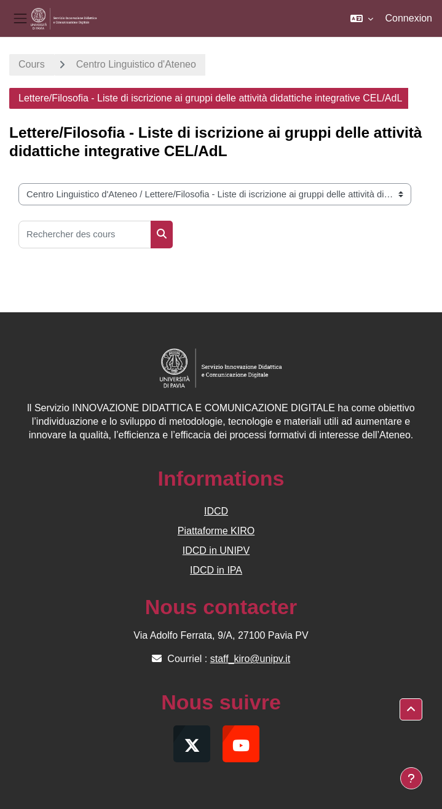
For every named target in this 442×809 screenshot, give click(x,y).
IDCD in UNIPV (216, 550)
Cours (31, 64)
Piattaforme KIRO (216, 531)
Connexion (409, 18)
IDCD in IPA (216, 570)
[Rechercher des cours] (84, 234)
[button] (362, 18)
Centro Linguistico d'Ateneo (136, 64)
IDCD (216, 511)
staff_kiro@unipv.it (250, 658)
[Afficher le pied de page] (411, 778)
